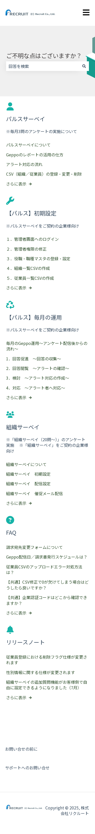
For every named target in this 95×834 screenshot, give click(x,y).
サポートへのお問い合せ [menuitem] (27, 768)
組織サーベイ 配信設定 (28, 483)
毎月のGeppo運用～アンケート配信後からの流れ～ (46, 346)
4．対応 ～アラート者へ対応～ (35, 388)
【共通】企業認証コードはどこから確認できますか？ (46, 600)
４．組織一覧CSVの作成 (28, 268)
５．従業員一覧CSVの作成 (30, 278)
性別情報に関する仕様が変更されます (40, 672)
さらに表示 (16, 184)
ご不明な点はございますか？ (44, 55)
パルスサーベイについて (28, 145)
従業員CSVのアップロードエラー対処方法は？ (44, 569)
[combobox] (42, 66)
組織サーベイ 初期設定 (28, 474)
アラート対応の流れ (24, 164)
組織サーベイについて (26, 464)
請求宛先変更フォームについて (34, 547)
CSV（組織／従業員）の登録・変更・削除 (44, 174)
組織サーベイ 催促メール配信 (34, 493)
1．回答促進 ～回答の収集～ (33, 359)
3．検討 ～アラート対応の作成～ (37, 378)
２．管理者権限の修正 (26, 249)
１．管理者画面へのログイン (32, 239)
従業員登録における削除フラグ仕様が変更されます (46, 659)
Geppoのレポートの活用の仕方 (34, 155)
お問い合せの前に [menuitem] (21, 749)
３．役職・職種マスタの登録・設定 (38, 258)
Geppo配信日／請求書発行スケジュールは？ (46, 557)
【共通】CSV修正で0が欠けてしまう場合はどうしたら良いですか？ (47, 584)
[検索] (84, 66)
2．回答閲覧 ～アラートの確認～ (37, 368)
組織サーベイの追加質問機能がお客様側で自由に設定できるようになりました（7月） (46, 685)
